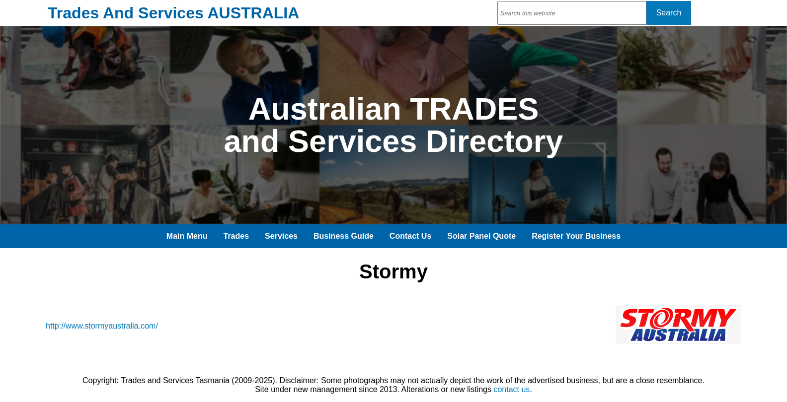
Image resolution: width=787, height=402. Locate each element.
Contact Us (410, 236)
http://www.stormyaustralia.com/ (102, 326)
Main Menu (187, 236)
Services (281, 236)
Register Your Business (576, 236)
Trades (236, 236)
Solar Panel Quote (481, 236)
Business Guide (344, 236)
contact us (511, 389)
